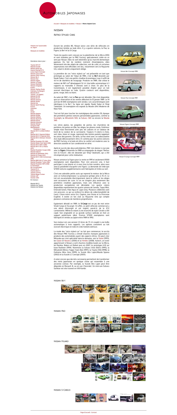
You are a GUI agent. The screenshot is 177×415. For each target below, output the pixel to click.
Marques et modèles (68, 24)
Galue (59, 240)
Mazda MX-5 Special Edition (40, 134)
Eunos (33, 106)
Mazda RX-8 (35, 93)
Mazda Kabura (36, 152)
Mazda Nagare (36, 113)
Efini (32, 110)
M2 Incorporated (36, 167)
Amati (33, 112)
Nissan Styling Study (38, 89)
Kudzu (33, 87)
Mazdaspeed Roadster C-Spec (38, 128)
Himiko (85, 240)
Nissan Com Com (37, 74)
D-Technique (35, 165)
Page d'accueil (85, 412)
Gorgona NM (35, 126)
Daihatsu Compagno (38, 91)
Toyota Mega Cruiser (38, 174)
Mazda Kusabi (35, 67)
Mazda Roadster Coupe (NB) (41, 150)
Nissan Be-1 (35, 77)
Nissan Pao (34, 79)
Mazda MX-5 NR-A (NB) (39, 145)
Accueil (56, 24)
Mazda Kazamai (36, 122)
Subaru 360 (86, 118)
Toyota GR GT (35, 65)
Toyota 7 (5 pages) (37, 94)
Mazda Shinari (35, 124)
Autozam (34, 108)
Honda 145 (34, 176)
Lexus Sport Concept (38, 72)
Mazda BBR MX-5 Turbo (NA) (41, 160)
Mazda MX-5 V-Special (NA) (40, 136)
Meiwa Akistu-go (36, 68)
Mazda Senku (35, 101)
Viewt (101, 238)
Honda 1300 (35, 178)
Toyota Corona (36, 172)
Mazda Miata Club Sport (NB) (41, 143)
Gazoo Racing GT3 (37, 70)
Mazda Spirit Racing (37, 105)
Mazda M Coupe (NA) (38, 155)
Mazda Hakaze (36, 117)
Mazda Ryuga (35, 115)
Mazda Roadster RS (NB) (39, 141)
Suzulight (58, 118)
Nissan (78, 24)
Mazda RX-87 (35, 98)
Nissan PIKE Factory (38, 75)
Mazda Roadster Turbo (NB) (40, 162)
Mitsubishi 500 (71, 118)
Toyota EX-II (35, 169)
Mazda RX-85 (35, 96)
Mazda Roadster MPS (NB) (40, 164)
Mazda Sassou (36, 100)
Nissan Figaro (35, 80)
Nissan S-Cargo (36, 82)
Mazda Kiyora (35, 120)
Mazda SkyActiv (36, 119)
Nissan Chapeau (36, 86)
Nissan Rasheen (36, 84)
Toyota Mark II (35, 171)
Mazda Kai (34, 103)
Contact (94, 412)
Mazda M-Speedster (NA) (39, 153)
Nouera (67, 240)
